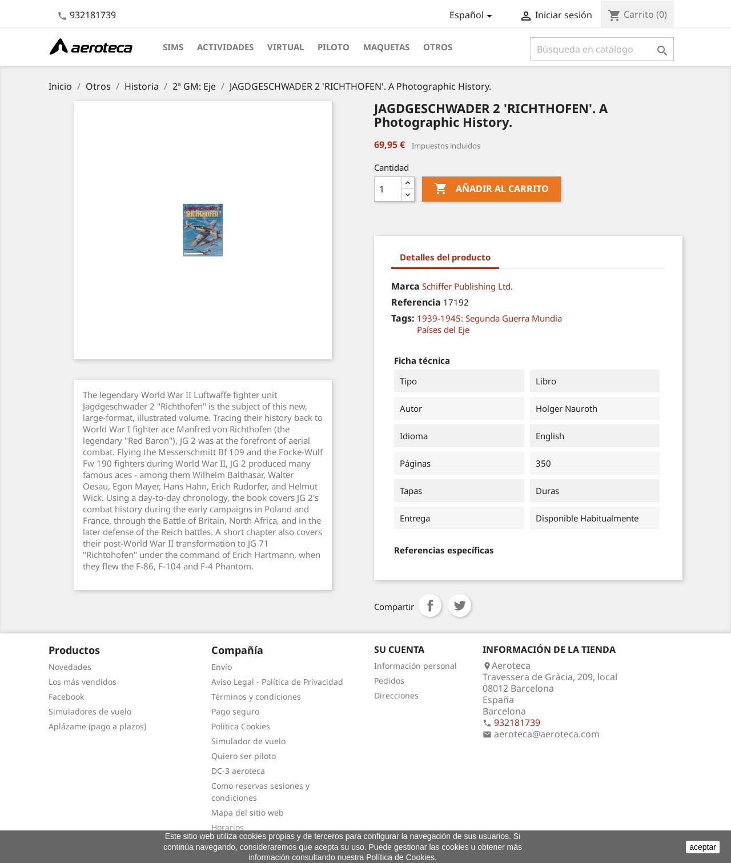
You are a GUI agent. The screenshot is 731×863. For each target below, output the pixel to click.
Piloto (334, 47)
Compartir (430, 605)
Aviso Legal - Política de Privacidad (277, 681)
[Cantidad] (387, 189)
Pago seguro (235, 711)
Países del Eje (443, 329)
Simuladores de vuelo (90, 711)
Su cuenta (399, 649)
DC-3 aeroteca (238, 770)
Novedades (70, 666)
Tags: (403, 318)
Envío (221, 666)
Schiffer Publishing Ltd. (467, 286)
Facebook (66, 696)
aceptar (702, 847)
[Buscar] (602, 49)
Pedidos (389, 680)
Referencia (416, 302)
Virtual (285, 47)
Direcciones (396, 695)
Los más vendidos (83, 681)
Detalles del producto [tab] (445, 257)
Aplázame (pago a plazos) (97, 726)
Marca (405, 286)
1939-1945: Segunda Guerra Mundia (489, 318)
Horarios (227, 827)
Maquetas (386, 47)
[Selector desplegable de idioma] (472, 16)
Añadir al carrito (491, 189)
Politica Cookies (240, 726)
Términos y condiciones (256, 696)
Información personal (415, 665)
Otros (437, 47)
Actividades (225, 47)
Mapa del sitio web (247, 812)
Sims (173, 47)
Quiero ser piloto (243, 755)
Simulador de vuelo (248, 741)
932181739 (93, 15)
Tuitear (459, 605)
